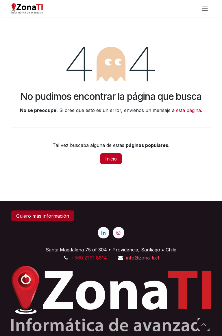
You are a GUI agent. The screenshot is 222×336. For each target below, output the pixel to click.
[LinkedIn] (103, 232)
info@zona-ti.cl (142, 258)
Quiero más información (42, 216)
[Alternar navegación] (205, 8)
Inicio (111, 159)
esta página (188, 110)
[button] (204, 324)
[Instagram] (118, 232)
